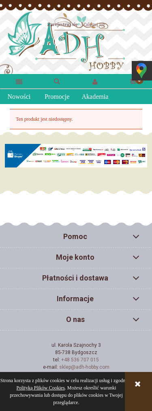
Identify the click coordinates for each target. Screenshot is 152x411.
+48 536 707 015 (80, 360)
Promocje (57, 96)
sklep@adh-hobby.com (84, 367)
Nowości (18, 96)
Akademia (95, 96)
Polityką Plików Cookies (41, 388)
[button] (19, 81)
